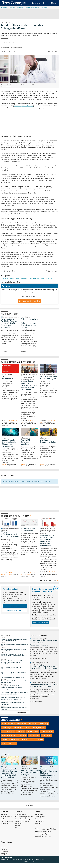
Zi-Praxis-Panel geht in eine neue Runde (12, 678)
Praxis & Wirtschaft (7, 821)
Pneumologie (46, 736)
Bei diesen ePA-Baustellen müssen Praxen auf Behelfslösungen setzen (44, 667)
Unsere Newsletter (10, 720)
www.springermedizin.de (43, 832)
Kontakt (17, 826)
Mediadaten (39, 815)
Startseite (4, 815)
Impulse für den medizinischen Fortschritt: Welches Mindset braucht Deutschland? (29, 385)
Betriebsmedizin (22, 279)
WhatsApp (4, 852)
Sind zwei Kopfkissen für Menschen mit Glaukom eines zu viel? (44, 685)
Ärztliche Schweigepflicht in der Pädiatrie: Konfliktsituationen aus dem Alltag (13, 698)
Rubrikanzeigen (40, 819)
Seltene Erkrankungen (9, 743)
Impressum (18, 824)
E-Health (27, 728)
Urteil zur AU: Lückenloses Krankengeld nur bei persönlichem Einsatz (14, 673)
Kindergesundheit (32, 732)
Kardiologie (32, 279)
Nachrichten (6, 635)
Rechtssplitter (26, 740)
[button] (53, 3)
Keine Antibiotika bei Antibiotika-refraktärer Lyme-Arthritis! (14, 650)
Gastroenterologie (8, 732)
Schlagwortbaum (20, 815)
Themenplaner (40, 817)
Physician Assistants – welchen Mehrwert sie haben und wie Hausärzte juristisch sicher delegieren (9, 773)
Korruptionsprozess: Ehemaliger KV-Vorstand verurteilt (14, 645)
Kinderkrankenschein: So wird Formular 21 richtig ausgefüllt (13, 682)
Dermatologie (6, 728)
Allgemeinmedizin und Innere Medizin (14, 724)
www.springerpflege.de (42, 834)
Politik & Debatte (6, 817)
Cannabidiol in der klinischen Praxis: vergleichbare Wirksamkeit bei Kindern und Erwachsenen (47, 541)
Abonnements (39, 821)
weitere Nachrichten (23, 712)
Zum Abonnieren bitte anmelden (29, 301)
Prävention (13, 279)
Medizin (3, 819)
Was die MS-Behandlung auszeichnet (25, 442)
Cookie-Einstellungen (22, 821)
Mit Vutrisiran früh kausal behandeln (28, 530)
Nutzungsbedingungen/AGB (24, 817)
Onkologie (23, 736)
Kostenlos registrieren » (15, 611)
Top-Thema (33, 724)
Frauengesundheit (38, 728)
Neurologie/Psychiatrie (44, 279)
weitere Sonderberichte (49, 581)
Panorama (4, 824)
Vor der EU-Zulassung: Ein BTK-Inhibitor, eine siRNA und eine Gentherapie (14, 640)
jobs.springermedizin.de (43, 836)
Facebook (4, 849)
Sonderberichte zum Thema (15, 516)
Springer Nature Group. (37, 859)
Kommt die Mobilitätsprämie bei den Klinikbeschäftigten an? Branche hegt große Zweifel (14, 656)
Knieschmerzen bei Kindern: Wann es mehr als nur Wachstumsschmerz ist (14, 693)
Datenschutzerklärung (22, 819)
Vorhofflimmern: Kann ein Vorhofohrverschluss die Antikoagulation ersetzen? (29, 323)
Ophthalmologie (34, 736)
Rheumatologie (38, 740)
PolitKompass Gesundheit (10, 740)
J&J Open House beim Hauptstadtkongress (48, 378)
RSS (36, 826)
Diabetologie (18, 728)
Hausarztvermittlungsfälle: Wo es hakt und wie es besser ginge (31, 773)
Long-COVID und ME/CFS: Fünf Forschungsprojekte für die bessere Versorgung (11, 687)
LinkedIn (3, 847)
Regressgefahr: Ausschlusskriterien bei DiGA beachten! (14, 708)
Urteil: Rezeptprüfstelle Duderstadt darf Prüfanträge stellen (12, 668)
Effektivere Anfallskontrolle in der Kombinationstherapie (10, 534)
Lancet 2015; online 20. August (23, 106)
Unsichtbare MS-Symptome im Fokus (48, 441)
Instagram (4, 854)
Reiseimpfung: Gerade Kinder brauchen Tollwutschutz (12, 703)
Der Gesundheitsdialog (9, 378)
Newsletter (38, 824)
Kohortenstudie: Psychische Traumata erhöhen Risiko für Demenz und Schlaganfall (9, 323)
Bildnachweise (19, 828)
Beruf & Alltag (43, 724)
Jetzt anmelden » (15, 606)
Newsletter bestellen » (40, 623)
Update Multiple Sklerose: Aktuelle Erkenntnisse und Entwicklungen (9, 443)
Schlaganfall (5, 279)
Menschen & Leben (47, 732)
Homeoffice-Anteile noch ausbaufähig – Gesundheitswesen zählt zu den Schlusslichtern (12, 662)
